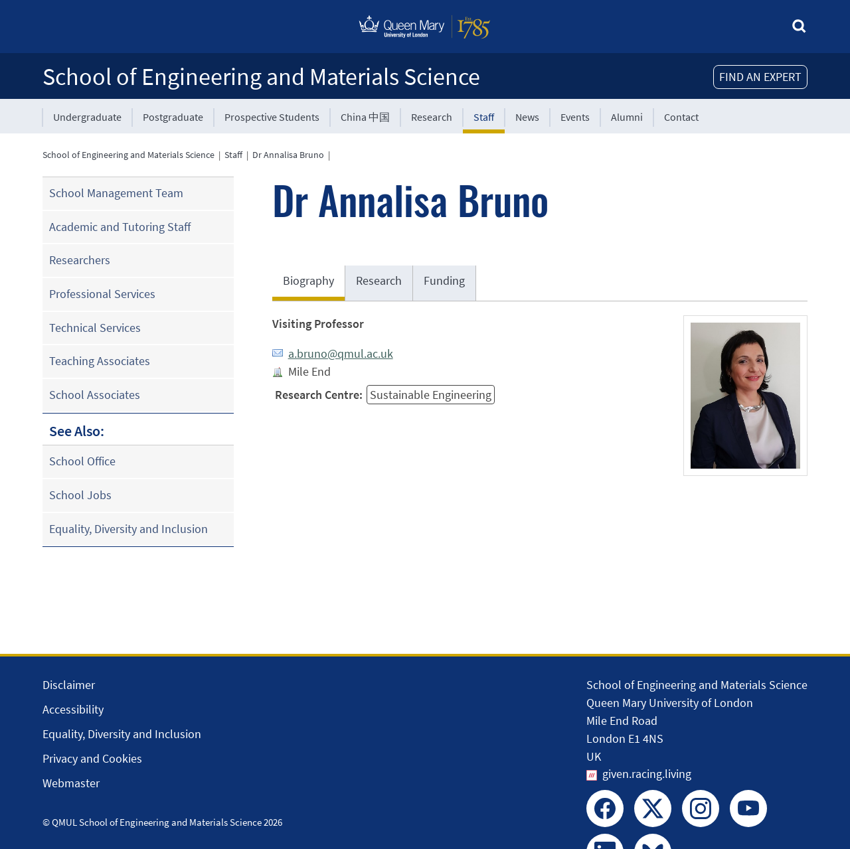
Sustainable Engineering (430, 394)
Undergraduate (87, 116)
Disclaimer (68, 684)
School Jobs (80, 494)
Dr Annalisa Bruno (288, 155)
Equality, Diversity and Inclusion (128, 528)
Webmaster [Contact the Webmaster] (71, 783)
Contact (681, 116)
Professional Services (102, 293)
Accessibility (73, 709)
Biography (308, 280)
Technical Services (95, 327)
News (527, 116)
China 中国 (365, 116)
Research (431, 116)
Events (575, 116)
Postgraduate (173, 116)
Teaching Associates (99, 360)
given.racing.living (646, 773)
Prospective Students (271, 116)
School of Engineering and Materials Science (261, 77)
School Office (82, 461)
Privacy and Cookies (92, 758)
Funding (444, 280)
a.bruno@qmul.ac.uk (340, 353)
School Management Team (116, 192)
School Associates (94, 394)
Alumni (627, 116)
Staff (483, 116)
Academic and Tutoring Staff (120, 226)
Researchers (79, 260)
